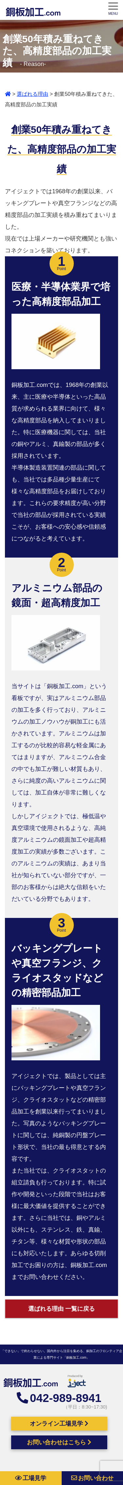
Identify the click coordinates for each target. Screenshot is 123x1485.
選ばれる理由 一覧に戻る (61, 1308)
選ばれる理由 (32, 94)
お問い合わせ (92, 1478)
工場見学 (30, 1478)
